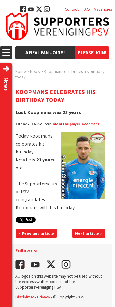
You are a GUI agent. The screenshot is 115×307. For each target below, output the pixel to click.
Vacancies (103, 9)
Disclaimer (24, 297)
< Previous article (36, 233)
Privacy (43, 297)
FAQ (86, 9)
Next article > (88, 233)
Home (20, 71)
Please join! (92, 52)
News (35, 71)
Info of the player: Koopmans (75, 124)
